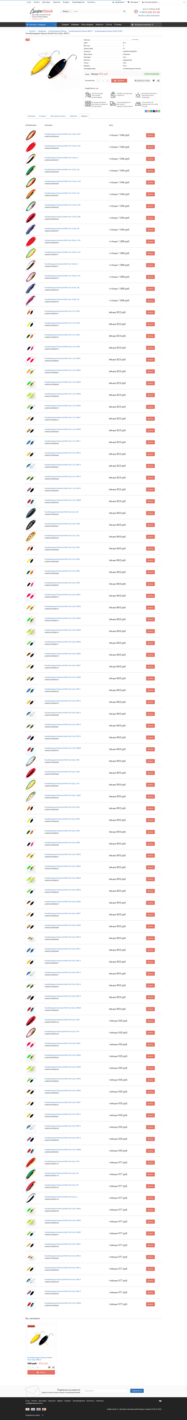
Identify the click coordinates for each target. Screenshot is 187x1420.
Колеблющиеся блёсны (56, 31)
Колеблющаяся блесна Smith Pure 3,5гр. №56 (62, 571)
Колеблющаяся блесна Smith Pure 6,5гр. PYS (62, 1031)
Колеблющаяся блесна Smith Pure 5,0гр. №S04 (63, 878)
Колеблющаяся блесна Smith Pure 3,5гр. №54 (62, 559)
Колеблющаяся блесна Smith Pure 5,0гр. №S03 (63, 866)
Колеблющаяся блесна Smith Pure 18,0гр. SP (62, 299)
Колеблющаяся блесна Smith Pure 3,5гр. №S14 (63, 724)
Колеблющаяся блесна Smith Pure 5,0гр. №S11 (63, 949)
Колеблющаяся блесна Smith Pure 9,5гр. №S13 (63, 1279)
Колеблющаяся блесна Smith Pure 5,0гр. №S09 (63, 925)
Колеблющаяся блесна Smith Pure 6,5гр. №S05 (63, 1079)
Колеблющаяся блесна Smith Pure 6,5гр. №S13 (63, 1126)
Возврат (66, 2)
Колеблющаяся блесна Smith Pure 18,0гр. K (61, 264)
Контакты (91, 2)
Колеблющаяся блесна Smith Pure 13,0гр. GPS (62, 205)
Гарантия (56, 2)
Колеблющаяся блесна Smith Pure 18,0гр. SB (62, 288)
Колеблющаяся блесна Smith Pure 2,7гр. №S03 (63, 382)
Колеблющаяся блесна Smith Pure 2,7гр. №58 (62, 347)
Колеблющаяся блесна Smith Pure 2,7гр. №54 (62, 323)
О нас (29, 2)
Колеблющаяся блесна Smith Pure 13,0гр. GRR (63, 217)
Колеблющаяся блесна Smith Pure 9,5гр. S (61, 1197)
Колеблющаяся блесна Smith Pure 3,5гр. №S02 (63, 606)
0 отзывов (135, 39)
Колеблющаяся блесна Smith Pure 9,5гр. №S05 (63, 1232)
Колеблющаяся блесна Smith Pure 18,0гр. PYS (62, 276)
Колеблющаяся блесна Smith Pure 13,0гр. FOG (63, 146)
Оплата (37, 2)
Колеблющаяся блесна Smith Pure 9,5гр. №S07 (63, 1244)
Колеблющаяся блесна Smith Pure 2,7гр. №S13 (63, 465)
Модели (84, 116)
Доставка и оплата (58, 116)
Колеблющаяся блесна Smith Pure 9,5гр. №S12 (63, 1268)
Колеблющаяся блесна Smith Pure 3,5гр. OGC (62, 536)
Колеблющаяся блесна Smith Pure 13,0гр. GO (62, 193)
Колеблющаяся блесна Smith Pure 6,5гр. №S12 (63, 1114)
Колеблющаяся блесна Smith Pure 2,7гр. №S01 (63, 358)
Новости (99, 24)
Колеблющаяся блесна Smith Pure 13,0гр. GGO (63, 181)
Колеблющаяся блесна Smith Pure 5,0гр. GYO (62, 783)
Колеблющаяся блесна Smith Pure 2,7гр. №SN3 (63, 500)
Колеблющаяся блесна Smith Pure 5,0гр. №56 (62, 831)
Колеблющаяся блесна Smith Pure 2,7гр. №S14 (63, 476)
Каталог (31, 31)
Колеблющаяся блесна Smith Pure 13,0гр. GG (62, 169)
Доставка (46, 2)
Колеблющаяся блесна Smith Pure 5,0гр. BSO (62, 760)
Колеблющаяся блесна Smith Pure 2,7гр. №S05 (63, 406)
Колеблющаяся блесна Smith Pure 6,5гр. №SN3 (63, 1150)
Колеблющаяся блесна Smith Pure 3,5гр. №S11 (63, 689)
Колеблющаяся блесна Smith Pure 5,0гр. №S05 (63, 890)
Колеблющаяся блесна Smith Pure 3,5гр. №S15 (63, 736)
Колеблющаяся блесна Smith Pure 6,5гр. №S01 (63, 1043)
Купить (119, 80)
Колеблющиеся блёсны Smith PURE (107, 31)
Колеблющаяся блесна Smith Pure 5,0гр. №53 (62, 807)
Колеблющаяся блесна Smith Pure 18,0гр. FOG (63, 240)
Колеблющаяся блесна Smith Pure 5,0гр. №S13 (63, 972)
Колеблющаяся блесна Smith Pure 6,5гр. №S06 (63, 1091)
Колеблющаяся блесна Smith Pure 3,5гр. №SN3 (63, 748)
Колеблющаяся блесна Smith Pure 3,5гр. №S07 (63, 665)
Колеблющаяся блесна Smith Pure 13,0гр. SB (62, 228)
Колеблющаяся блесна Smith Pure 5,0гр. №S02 (63, 854)
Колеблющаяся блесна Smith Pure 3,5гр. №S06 (63, 654)
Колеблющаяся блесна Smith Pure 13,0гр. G (61, 158)
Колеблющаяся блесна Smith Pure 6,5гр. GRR (62, 1020)
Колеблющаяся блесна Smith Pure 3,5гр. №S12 (63, 701)
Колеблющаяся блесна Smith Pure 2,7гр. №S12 (63, 453)
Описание (31, 116)
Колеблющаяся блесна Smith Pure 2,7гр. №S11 (63, 441)
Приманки (40, 31)
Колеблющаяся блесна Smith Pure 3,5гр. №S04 (63, 630)
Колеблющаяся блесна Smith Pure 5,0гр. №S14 (63, 984)
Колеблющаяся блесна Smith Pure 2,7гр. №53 (62, 311)
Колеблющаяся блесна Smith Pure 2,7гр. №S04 (63, 394)
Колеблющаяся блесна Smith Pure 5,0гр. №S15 (63, 996)
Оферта (60, 1401)
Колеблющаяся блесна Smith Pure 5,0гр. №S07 (63, 913)
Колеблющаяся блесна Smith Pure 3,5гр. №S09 (63, 677)
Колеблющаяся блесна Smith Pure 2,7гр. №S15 (63, 488)
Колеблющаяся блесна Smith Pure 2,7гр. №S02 (63, 370)
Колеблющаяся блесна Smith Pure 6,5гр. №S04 (63, 1067)
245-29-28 (149, 12)
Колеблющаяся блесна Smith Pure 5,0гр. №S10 (63, 937)
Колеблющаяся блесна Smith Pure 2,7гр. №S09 (63, 429)
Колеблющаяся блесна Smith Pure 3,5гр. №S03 (63, 618)
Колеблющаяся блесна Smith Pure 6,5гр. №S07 (63, 1102)
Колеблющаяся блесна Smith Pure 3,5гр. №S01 (63, 595)
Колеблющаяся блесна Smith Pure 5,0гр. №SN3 (63, 1008)
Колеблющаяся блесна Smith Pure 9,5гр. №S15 (63, 1291)
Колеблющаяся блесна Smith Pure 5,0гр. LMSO (63, 795)
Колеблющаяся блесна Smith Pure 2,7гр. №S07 (63, 417)
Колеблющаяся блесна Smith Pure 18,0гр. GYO (63, 252)
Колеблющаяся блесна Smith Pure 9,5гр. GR (61, 1185)
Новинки (75, 24)
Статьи (109, 24)
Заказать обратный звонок (149, 15)
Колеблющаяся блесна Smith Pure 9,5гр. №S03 (63, 1209)
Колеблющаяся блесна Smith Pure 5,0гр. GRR (62, 772)
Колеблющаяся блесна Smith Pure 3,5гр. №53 (62, 547)
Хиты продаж (87, 24)
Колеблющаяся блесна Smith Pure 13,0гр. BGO (63, 134)
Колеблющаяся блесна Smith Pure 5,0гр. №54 (62, 819)
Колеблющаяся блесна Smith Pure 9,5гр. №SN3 (63, 1303)
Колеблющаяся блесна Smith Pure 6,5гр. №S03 (63, 1055)
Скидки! (65, 24)
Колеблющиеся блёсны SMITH (79, 31)
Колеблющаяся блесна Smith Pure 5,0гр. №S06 (63, 902)
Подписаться (137, 1391)
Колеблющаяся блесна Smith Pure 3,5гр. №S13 (63, 713)
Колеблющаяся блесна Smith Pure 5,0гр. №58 (62, 843)
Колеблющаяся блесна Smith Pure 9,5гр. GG (62, 1173)
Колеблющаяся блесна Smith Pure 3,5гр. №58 (62, 583)
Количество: (90, 80)
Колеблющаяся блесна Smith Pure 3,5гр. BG (61, 512)
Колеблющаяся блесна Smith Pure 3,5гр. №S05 (63, 642)
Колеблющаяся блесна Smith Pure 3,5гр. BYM (62, 524)
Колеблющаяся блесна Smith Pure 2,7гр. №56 (62, 335)
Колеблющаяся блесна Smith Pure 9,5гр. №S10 (63, 1256)
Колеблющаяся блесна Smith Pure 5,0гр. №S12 (63, 961)
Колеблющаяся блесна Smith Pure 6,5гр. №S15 (63, 1138)
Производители (78, 2)
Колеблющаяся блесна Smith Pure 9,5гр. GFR (62, 1161)
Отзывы (117, 24)
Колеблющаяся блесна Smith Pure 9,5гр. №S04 (63, 1220)
